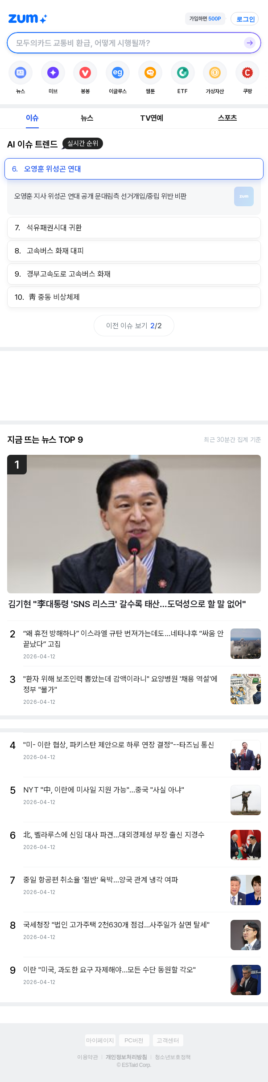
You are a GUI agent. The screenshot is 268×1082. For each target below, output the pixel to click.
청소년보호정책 (173, 1057)
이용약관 (87, 1057)
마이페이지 (100, 1040)
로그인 (245, 19)
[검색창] (122, 42)
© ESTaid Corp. (134, 1065)
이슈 (32, 118)
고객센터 (168, 1040)
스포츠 (227, 118)
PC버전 (133, 1040)
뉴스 (87, 118)
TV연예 (151, 118)
